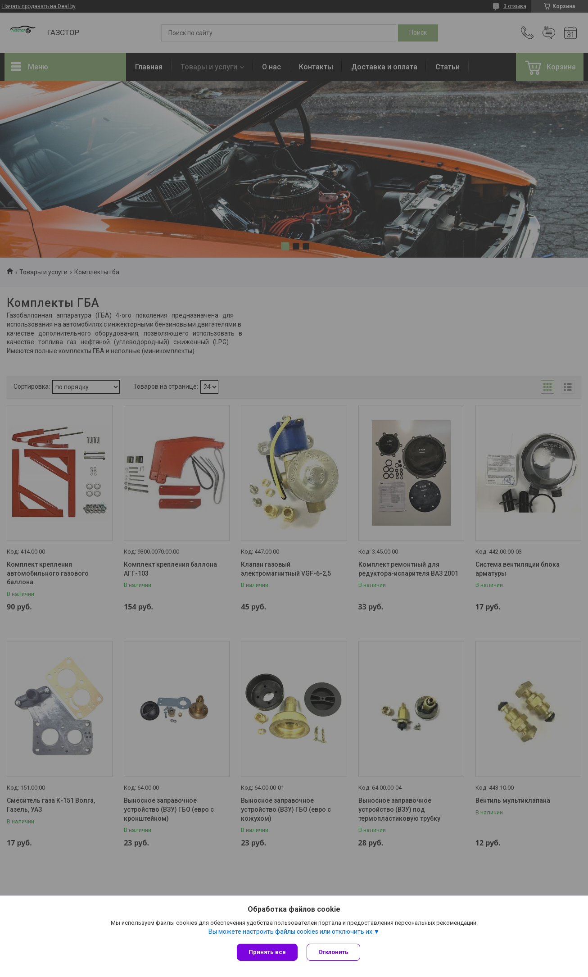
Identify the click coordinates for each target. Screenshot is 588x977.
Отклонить (333, 952)
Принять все (267, 952)
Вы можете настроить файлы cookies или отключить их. (291, 931)
